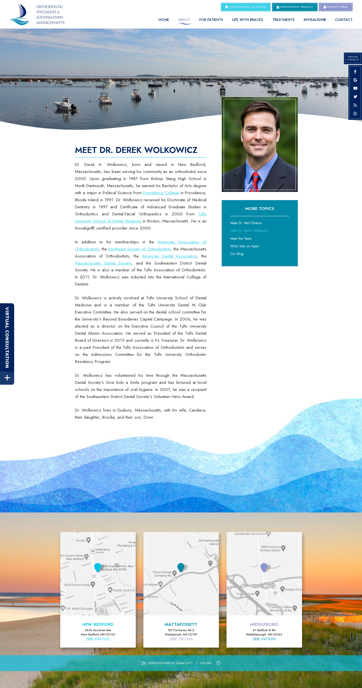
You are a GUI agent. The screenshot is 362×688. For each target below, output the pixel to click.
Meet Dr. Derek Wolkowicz (249, 230)
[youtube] (355, 88)
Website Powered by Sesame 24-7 (167, 663)
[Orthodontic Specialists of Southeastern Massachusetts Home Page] (36, 14)
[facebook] (355, 71)
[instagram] (355, 113)
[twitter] (355, 96)
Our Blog (237, 253)
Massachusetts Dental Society (103, 263)
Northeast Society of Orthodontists (139, 249)
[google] (355, 80)
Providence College (161, 193)
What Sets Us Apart (244, 246)
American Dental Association (169, 256)
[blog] (355, 105)
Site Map (205, 663)
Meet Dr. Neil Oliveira (246, 223)
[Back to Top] (218, 663)
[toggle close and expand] (7, 378)
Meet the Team (241, 238)
